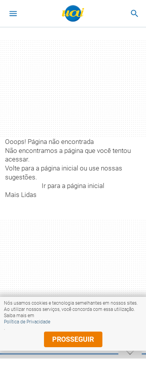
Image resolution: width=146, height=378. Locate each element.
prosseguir (73, 339)
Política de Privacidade (27, 322)
